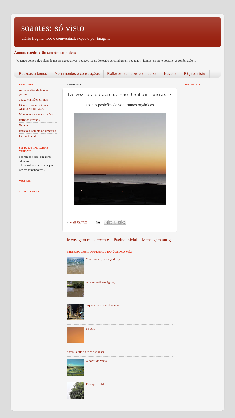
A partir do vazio (96, 360)
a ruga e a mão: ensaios (33, 99)
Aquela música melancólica (103, 305)
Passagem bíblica (96, 384)
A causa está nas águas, (100, 282)
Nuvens (170, 74)
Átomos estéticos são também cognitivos (45, 53)
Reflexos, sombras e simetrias (131, 74)
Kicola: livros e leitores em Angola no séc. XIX (35, 106)
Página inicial (195, 74)
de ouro (90, 328)
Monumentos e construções (77, 74)
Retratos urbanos (33, 74)
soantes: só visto (52, 27)
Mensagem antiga (157, 239)
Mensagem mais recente (88, 239)
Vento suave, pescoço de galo (104, 259)
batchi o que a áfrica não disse (85, 351)
